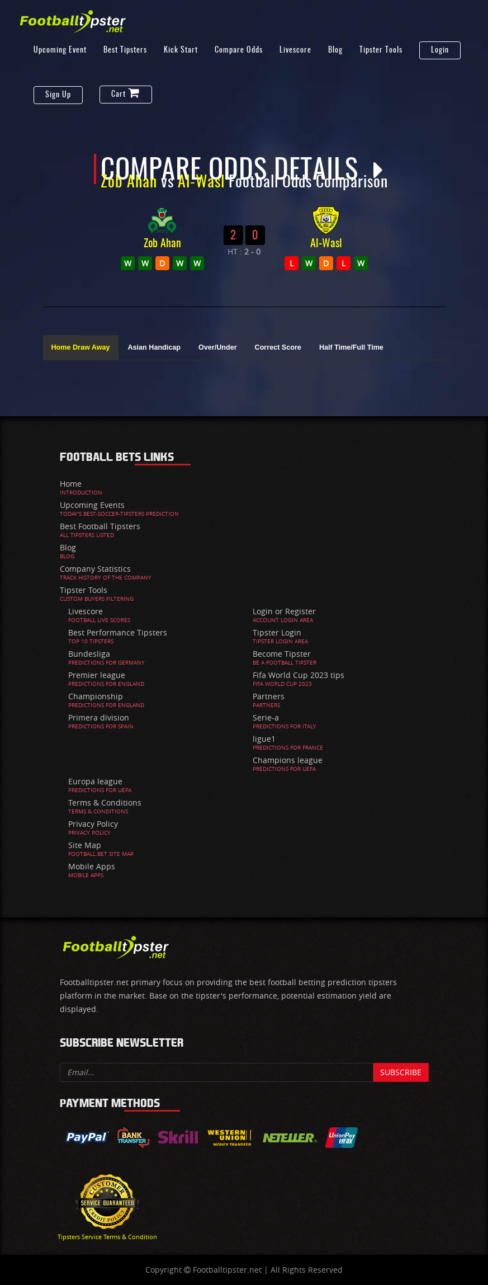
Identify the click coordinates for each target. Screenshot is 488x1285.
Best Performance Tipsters (117, 632)
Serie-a (266, 717)
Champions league (288, 760)
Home (71, 483)
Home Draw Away (80, 347)
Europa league (95, 781)
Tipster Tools (380, 50)
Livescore (295, 50)
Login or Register (284, 611)
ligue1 (264, 738)
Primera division (98, 717)
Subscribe (400, 1072)
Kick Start (181, 50)
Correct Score (278, 347)
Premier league (96, 675)
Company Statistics (95, 568)
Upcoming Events (92, 505)
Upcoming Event (60, 50)
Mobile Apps (91, 866)
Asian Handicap (154, 347)
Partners (269, 696)
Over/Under (217, 347)
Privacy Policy (93, 823)
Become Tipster (282, 653)
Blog (335, 50)
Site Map (84, 845)
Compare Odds (239, 50)
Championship (95, 696)
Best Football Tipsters (100, 526)
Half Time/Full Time (351, 347)
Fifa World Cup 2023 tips (298, 675)
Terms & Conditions (104, 802)
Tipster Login (277, 632)
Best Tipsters (125, 50)
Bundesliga (89, 653)
